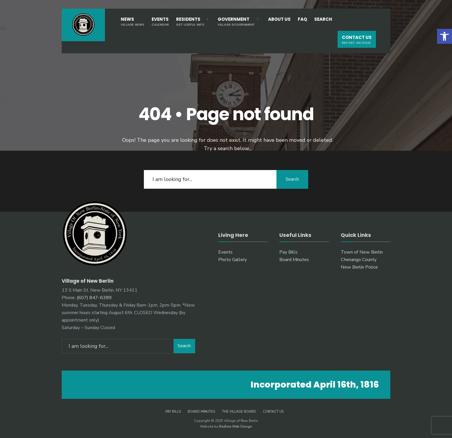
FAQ (302, 19)
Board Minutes (294, 259)
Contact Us (357, 39)
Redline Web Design (235, 426)
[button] (444, 36)
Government (236, 21)
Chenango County (358, 259)
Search (323, 19)
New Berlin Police (359, 267)
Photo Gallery (232, 259)
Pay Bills (288, 252)
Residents (190, 21)
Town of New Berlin (362, 252)
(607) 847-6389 (94, 297)
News (132, 21)
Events (160, 21)
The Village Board (239, 411)
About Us (279, 19)
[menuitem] (192, 21)
